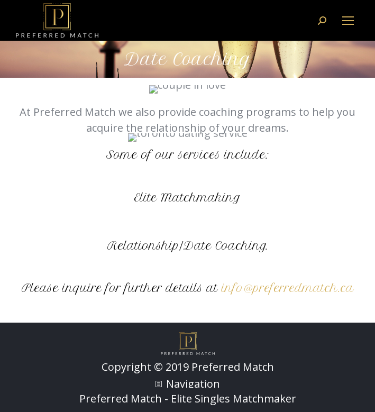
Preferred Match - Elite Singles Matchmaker (187, 398)
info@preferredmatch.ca (288, 288)
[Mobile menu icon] (348, 21)
